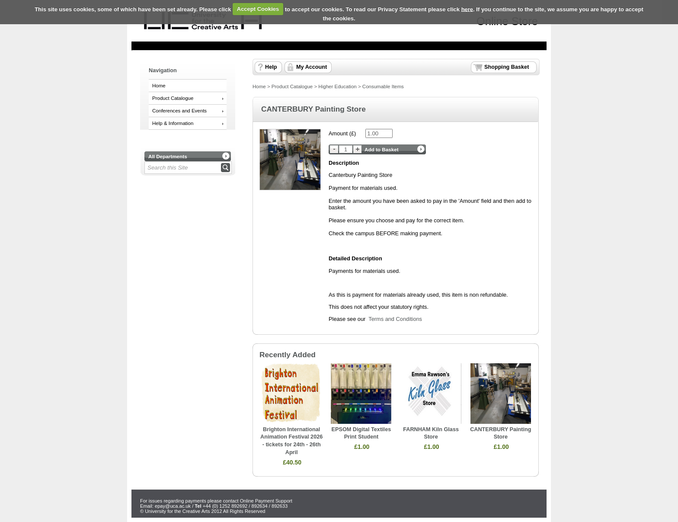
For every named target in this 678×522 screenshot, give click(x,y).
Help (271, 67)
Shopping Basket (506, 67)
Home (159, 85)
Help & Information (172, 123)
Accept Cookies (258, 9)
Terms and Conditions (395, 319)
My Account (311, 67)
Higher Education (337, 86)
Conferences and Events (179, 110)
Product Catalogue (172, 98)
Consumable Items (383, 86)
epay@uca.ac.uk (173, 506)
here (467, 9)
